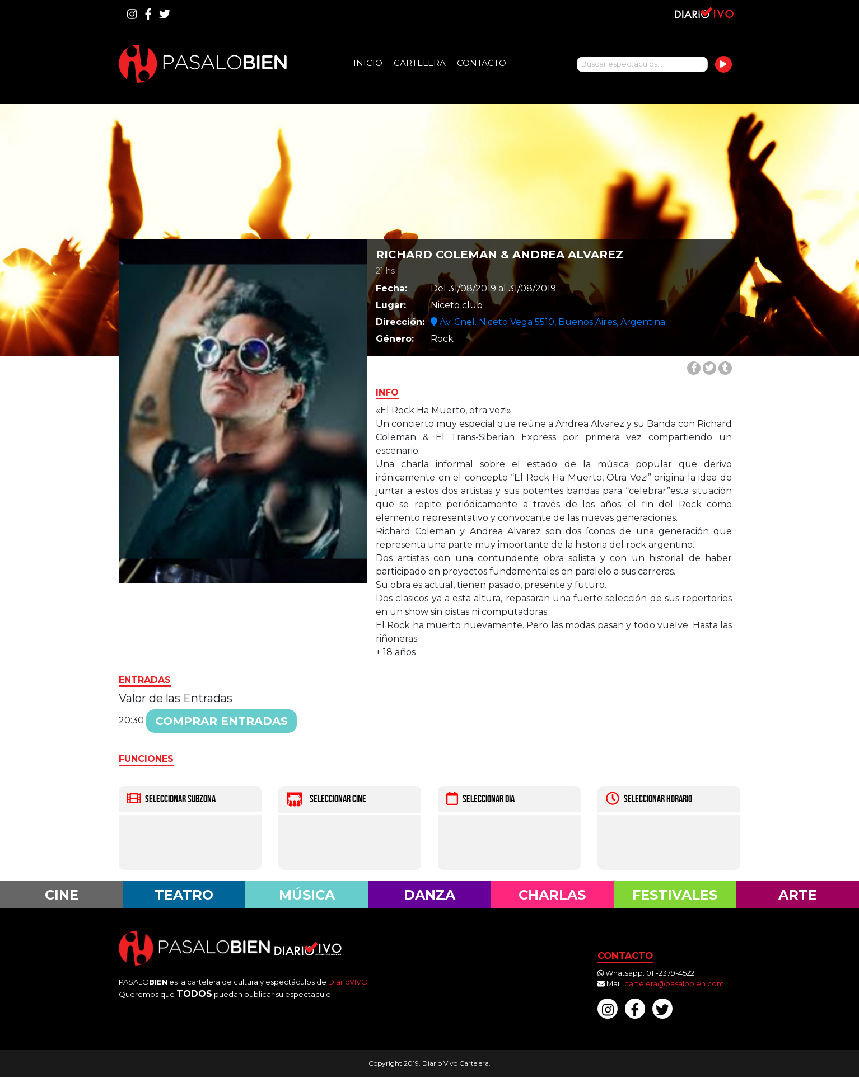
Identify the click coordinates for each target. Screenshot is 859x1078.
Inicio (367, 63)
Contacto (481, 63)
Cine (61, 895)
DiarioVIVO (348, 982)
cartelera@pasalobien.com (674, 984)
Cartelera (420, 63)
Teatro (184, 895)
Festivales (675, 895)
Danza (429, 895)
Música (306, 895)
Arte (798, 895)
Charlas (552, 895)
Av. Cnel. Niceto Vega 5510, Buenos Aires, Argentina (548, 322)
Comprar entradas (221, 721)
